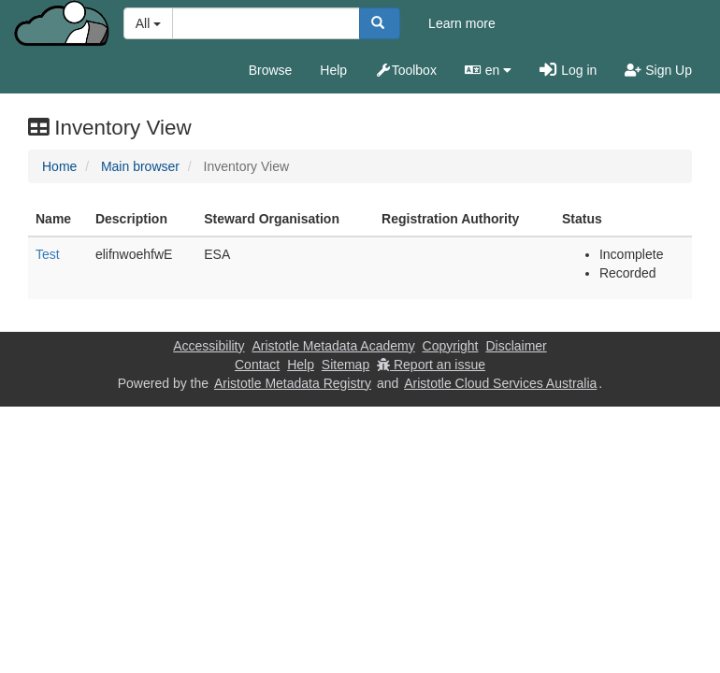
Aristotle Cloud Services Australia (500, 383)
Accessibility (208, 345)
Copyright (451, 345)
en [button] (488, 70)
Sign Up (658, 70)
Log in (568, 70)
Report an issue (431, 364)
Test (48, 254)
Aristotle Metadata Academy (333, 345)
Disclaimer (515, 345)
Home (59, 166)
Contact (257, 364)
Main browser (140, 166)
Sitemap (345, 364)
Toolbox (406, 70)
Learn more (462, 23)
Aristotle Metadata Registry (292, 383)
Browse (271, 70)
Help (333, 70)
